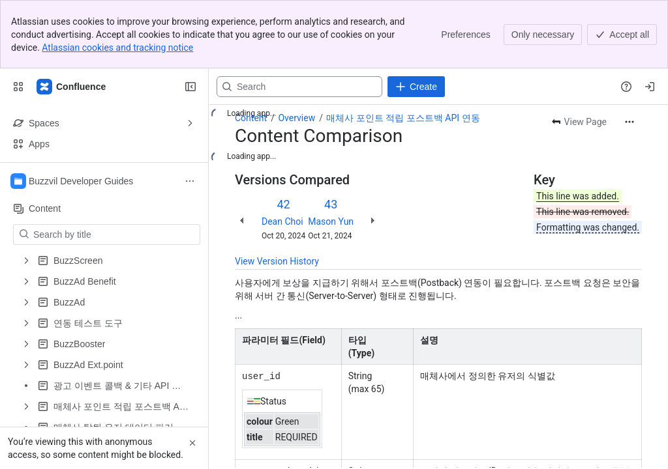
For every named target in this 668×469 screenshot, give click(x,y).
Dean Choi (282, 221)
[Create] (416, 86)
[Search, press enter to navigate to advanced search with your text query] (299, 86)
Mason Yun (331, 221)
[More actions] (629, 122)
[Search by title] (114, 234)
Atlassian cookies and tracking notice (117, 47)
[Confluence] (72, 86)
